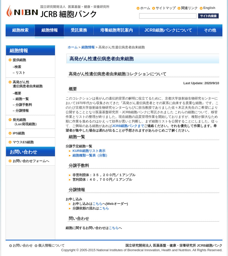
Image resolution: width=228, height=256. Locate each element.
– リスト (19, 73)
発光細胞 (32, 122)
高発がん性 (32, 84)
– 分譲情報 (21, 110)
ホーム (145, 8)
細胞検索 (20, 30)
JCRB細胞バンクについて (168, 30)
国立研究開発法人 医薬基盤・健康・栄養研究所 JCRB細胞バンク (52, 12)
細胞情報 (49, 30)
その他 (210, 30)
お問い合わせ (23, 151)
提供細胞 (19, 60)
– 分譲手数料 (22, 105)
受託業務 (79, 30)
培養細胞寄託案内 (116, 30)
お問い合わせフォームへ (31, 161)
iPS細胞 (19, 133)
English (209, 8)
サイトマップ (166, 8)
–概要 (17, 93)
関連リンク (189, 8)
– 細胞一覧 (21, 99)
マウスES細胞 (23, 142)
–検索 (17, 67)
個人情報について (51, 245)
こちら (97, 204)
